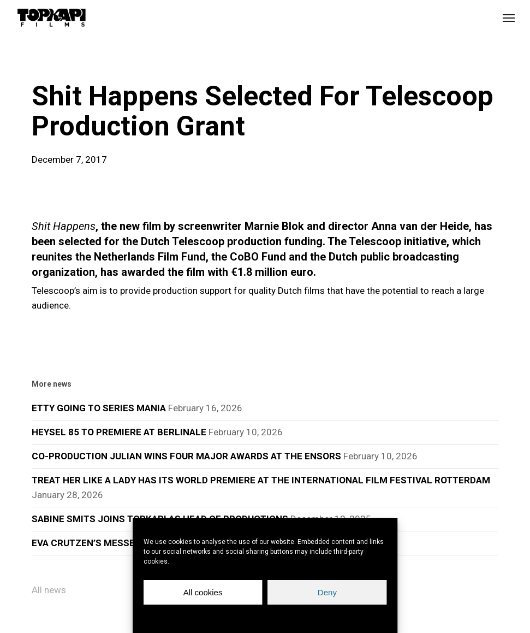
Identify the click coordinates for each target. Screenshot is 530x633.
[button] (509, 17)
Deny (327, 592)
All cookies (203, 592)
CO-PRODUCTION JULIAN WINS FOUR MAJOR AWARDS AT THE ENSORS (186, 456)
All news (49, 589)
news (49, 62)
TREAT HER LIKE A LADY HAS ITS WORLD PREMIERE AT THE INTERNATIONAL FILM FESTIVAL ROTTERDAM (261, 480)
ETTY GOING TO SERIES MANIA (99, 408)
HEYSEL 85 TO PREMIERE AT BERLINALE (119, 432)
